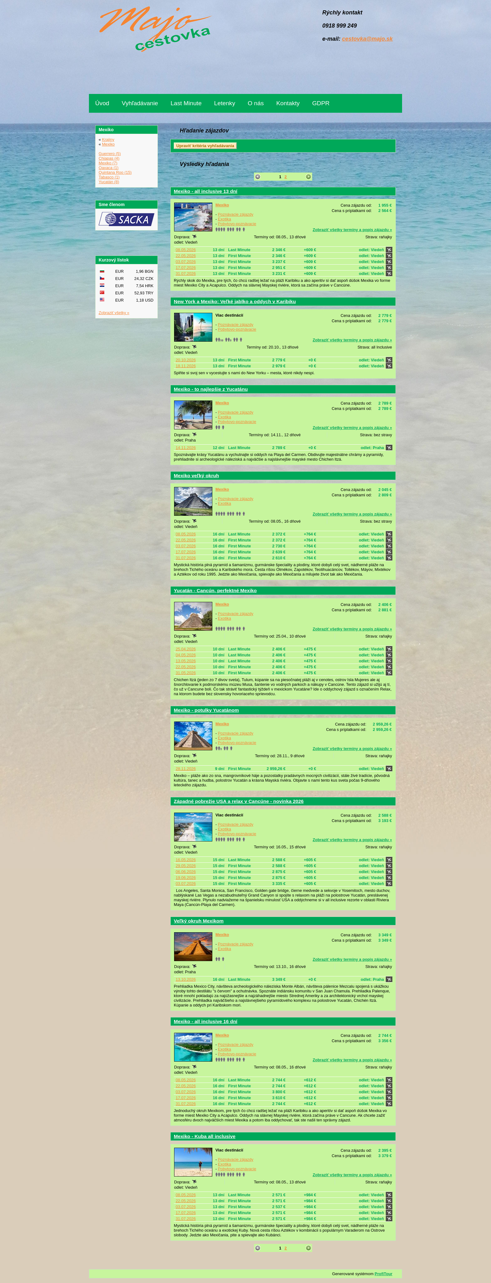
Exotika (224, 219)
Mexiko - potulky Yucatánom (206, 710)
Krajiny (108, 139)
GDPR (320, 103)
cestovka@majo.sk (367, 39)
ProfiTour (383, 1273)
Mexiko (222, 205)
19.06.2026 (186, 877)
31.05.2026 (186, 672)
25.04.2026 (186, 649)
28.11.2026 (186, 768)
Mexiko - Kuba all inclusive (204, 1136)
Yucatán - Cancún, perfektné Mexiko (215, 590)
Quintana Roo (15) (115, 172)
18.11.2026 (186, 366)
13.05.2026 (186, 661)
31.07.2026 (186, 273)
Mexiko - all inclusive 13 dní (205, 191)
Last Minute (186, 103)
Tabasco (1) (109, 177)
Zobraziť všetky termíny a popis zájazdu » (352, 229)
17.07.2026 (186, 267)
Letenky (224, 103)
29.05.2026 (186, 865)
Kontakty (288, 103)
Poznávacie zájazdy (235, 214)
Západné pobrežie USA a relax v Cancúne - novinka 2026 (239, 801)
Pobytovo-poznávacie (237, 223)
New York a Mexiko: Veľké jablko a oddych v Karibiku (235, 301)
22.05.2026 (186, 255)
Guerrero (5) (110, 153)
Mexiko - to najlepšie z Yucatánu (211, 389)
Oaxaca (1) (108, 167)
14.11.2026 (186, 447)
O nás (256, 103)
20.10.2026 (186, 360)
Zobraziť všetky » (114, 312)
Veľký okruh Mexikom (199, 920)
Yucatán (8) (109, 181)
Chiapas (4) (109, 158)
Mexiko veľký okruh (196, 475)
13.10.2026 (186, 979)
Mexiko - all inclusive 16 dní (205, 1021)
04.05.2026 (186, 655)
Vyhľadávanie (140, 103)
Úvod (102, 103)
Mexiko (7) (108, 163)
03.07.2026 (186, 261)
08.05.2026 (186, 249)
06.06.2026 (186, 871)
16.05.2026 (186, 859)
